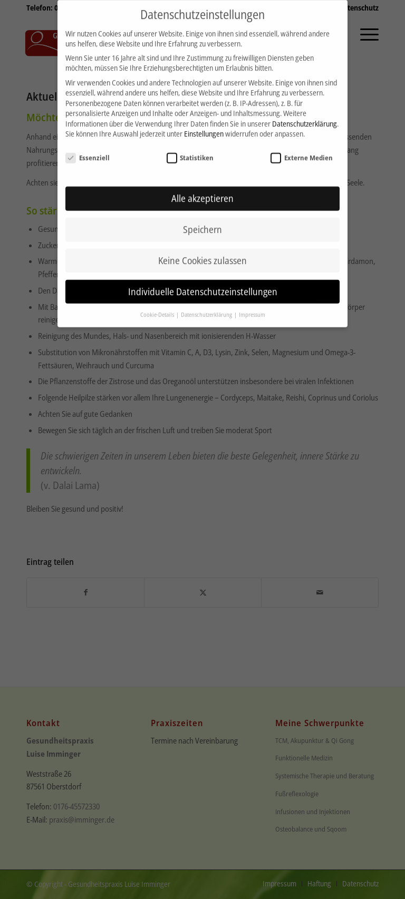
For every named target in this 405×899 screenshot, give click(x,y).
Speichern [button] (202, 219)
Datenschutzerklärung (304, 114)
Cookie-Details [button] (157, 305)
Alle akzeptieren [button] (202, 188)
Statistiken (190, 148)
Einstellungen (204, 124)
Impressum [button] (252, 305)
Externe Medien (302, 148)
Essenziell (87, 148)
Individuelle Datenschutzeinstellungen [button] (202, 282)
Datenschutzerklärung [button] (207, 305)
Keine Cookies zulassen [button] (202, 251)
